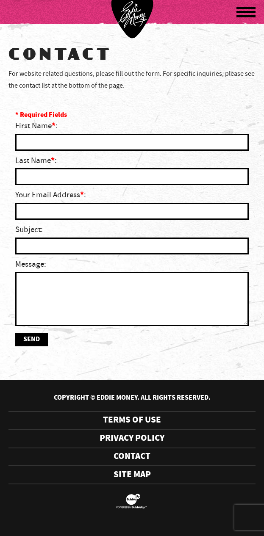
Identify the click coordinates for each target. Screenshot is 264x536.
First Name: (36, 126)
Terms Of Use (132, 420)
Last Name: (36, 160)
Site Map (132, 475)
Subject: (29, 230)
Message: (30, 264)
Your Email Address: (50, 195)
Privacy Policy (132, 438)
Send (31, 339)
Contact (132, 456)
